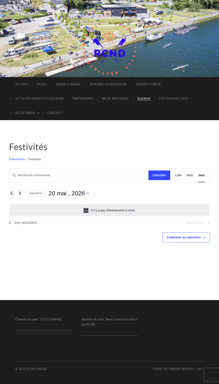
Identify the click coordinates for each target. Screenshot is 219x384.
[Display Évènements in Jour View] (201, 175)
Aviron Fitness (148, 84)
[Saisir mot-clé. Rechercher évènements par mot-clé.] (78, 175)
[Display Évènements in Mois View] (190, 175)
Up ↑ (200, 369)
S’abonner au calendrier (184, 237)
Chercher (159, 175)
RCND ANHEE (37, 369)
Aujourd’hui (35, 193)
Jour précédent (23, 222)
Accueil (22, 84)
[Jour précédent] (11, 193)
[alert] (109, 210)
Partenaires (83, 98)
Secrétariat (25, 113)
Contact (54, 113)
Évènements (17, 159)
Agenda (144, 98)
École (42, 84)
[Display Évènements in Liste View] (178, 175)
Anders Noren (181, 369)
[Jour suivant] (19, 193)
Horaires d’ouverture (108, 84)
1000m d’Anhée (68, 84)
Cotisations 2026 (173, 98)
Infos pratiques (115, 98)
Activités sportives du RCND (39, 98)
